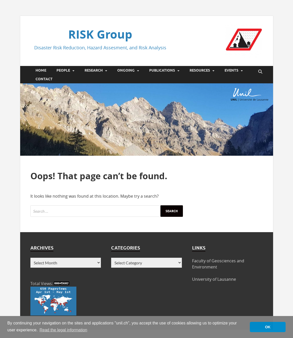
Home (41, 70)
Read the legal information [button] (63, 330)
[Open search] (260, 72)
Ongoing (126, 70)
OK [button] (268, 327)
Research (94, 70)
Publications (162, 70)
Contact (44, 79)
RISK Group (100, 34)
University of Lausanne (214, 279)
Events (231, 70)
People (63, 70)
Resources (200, 70)
